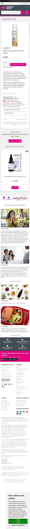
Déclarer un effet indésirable (20, 382)
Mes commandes (5, 404)
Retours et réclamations (7, 376)
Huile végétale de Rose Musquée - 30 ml (15, 177)
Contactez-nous (5, 374)
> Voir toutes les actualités (15, 281)
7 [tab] (18, 193)
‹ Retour (5, 119)
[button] (6, 64)
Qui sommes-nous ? (6, 367)
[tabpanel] (15, 170)
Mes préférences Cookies (20, 393)
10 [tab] (26, 193)
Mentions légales (20, 387)
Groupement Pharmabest (4, 370)
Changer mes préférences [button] (18, 525)
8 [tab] (21, 193)
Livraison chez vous (21, 403)
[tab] (15, 110)
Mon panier (4, 406)
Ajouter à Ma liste (8, 67)
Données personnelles (22, 389)
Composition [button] (9, 113)
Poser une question (6, 372)
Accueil (3, 18)
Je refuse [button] (18, 522)
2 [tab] (6, 193)
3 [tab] (9, 193)
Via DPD (7, 347)
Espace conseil (20, 376)
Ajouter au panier (18, 65)
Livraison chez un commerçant (20, 405)
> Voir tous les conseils (15, 335)
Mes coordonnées (5, 403)
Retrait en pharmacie (21, 401)
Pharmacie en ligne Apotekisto (15, 482)
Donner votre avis (15, 141)
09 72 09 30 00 (22, 347)
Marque (8, 18)
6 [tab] (16, 193)
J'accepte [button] (18, 520)
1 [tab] (4, 193)
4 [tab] (11, 193)
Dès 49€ (22, 341)
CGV (17, 385)
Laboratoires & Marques (22, 369)
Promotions (19, 371)
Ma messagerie (5, 410)
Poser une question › (21, 119)
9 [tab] (23, 193)
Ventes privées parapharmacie (20, 373)
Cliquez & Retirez (7, 340)
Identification (4, 401)
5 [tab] (14, 193)
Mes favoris (4, 408)
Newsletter (19, 378)
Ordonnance (19, 380)
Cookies (18, 390)
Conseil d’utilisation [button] (12, 110)
